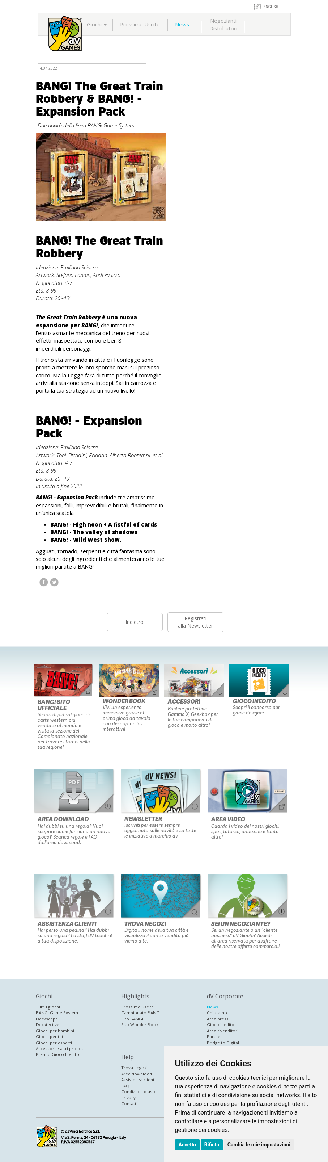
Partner (214, 1036)
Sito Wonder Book (139, 1024)
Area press (218, 1019)
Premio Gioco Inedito (57, 1054)
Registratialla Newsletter (195, 622)
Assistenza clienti (138, 1079)
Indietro (134, 621)
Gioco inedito (220, 1024)
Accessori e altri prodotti (61, 1048)
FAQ (125, 1085)
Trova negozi (134, 1067)
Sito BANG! (132, 1019)
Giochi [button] (97, 24)
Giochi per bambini (55, 1030)
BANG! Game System (57, 1012)
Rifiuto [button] (212, 1145)
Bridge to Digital (223, 1042)
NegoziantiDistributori (223, 24)
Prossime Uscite (140, 24)
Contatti (129, 1103)
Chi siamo (217, 1012)
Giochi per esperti (54, 1042)
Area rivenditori (222, 1030)
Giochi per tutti (51, 1036)
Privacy (128, 1097)
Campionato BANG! (141, 1012)
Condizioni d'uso (138, 1091)
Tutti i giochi (48, 1007)
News (182, 24)
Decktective (47, 1024)
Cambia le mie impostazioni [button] (258, 1145)
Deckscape (47, 1019)
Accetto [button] (187, 1145)
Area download (136, 1074)
